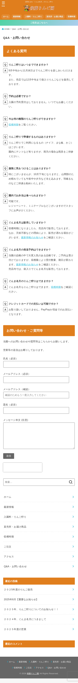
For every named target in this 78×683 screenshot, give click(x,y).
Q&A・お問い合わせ (15, 571)
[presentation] (22, 471)
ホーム (6, 16)
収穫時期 (71, 16)
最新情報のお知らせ (32, 237)
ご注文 (7, 551)
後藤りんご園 (33, 678)
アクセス (9, 561)
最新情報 (16, 16)
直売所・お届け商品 (54, 16)
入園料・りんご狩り (33, 16)
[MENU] (3, 4)
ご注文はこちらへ (39, 23)
